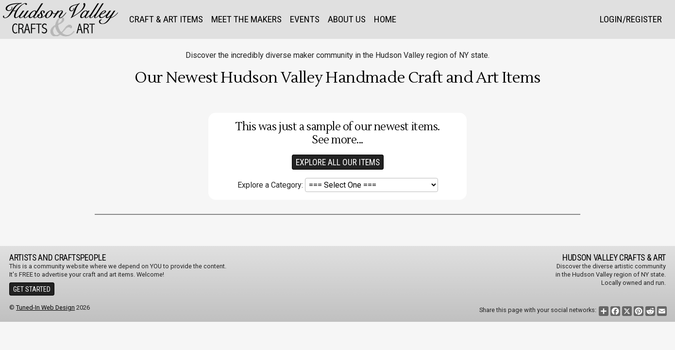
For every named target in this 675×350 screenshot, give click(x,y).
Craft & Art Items (166, 19)
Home (385, 19)
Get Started (32, 289)
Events (305, 19)
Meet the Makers (246, 19)
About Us (347, 19)
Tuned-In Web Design (45, 307)
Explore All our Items (338, 162)
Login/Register (631, 19)
